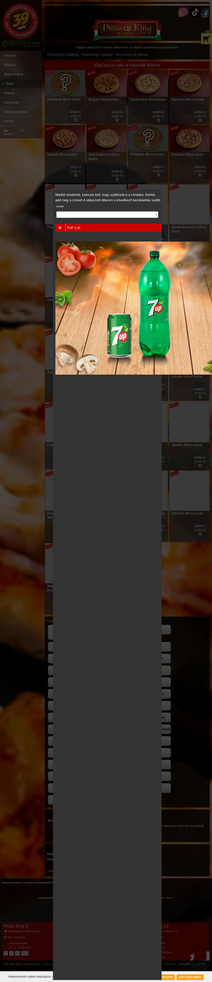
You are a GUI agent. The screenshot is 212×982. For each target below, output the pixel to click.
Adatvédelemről (190, 977)
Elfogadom (165, 977)
